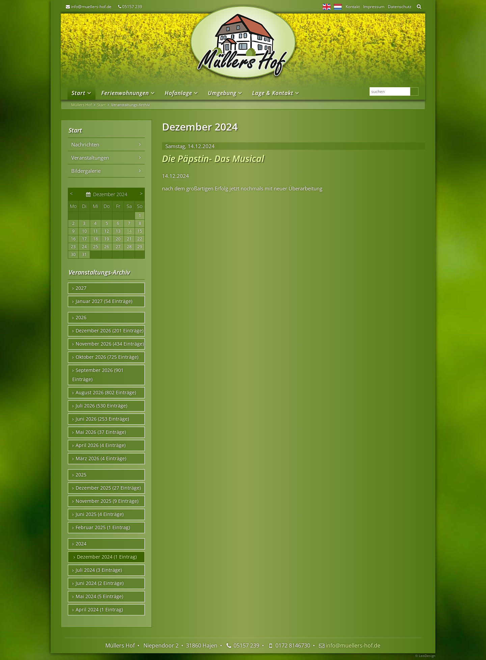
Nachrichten (85, 144)
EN (327, 7)
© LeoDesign (425, 655)
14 (129, 231)
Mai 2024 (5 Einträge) (99, 596)
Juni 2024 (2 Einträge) (100, 583)
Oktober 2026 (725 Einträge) (107, 357)
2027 (81, 288)
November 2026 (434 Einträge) (110, 344)
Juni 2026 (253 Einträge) (102, 419)
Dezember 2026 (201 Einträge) (109, 331)
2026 (81, 317)
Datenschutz (399, 6)
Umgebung (222, 93)
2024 (81, 544)
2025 (81, 475)
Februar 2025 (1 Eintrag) (103, 527)
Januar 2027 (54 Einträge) (104, 301)
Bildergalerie (86, 170)
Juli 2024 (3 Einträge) (99, 570)
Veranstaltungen (90, 157)
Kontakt (353, 6)
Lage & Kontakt (272, 93)
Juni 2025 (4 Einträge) (100, 514)
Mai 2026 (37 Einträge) (101, 432)
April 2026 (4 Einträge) (101, 445)
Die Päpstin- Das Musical (213, 158)
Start (78, 93)
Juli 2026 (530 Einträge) (101, 406)
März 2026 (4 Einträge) (101, 458)
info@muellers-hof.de (91, 6)
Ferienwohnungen (125, 93)
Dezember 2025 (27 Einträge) (108, 488)
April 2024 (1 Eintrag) (99, 610)
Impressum (373, 6)
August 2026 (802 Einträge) (106, 393)
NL (338, 7)
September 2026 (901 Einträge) (98, 374)
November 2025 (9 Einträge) (107, 501)
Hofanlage (178, 93)
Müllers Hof (81, 104)
